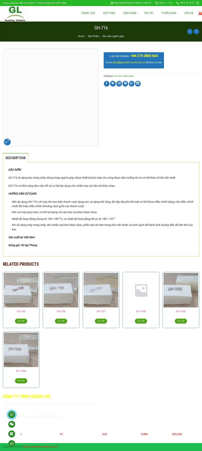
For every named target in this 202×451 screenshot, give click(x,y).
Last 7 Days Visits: (130, 434)
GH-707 (101, 311)
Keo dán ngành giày (113, 36)
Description (15, 158)
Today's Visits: (51, 434)
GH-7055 (181, 311)
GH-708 (61, 311)
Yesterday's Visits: (92, 434)
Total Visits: (164, 434)
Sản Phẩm (93, 36)
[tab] (15, 157)
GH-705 (21, 311)
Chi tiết (21, 321)
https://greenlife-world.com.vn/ (40, 446)
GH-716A (141, 311)
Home (81, 36)
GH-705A (21, 371)
